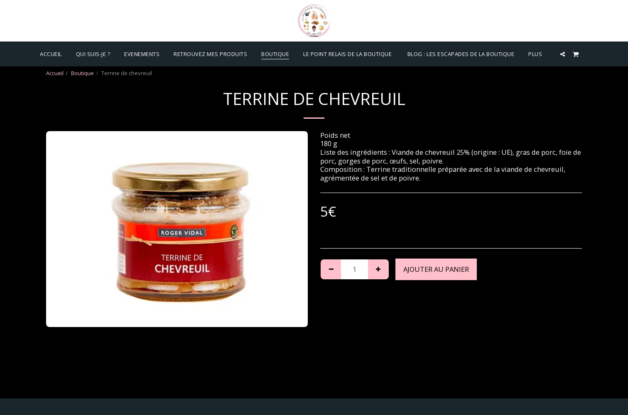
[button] (563, 54)
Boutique (82, 73)
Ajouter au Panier (436, 269)
